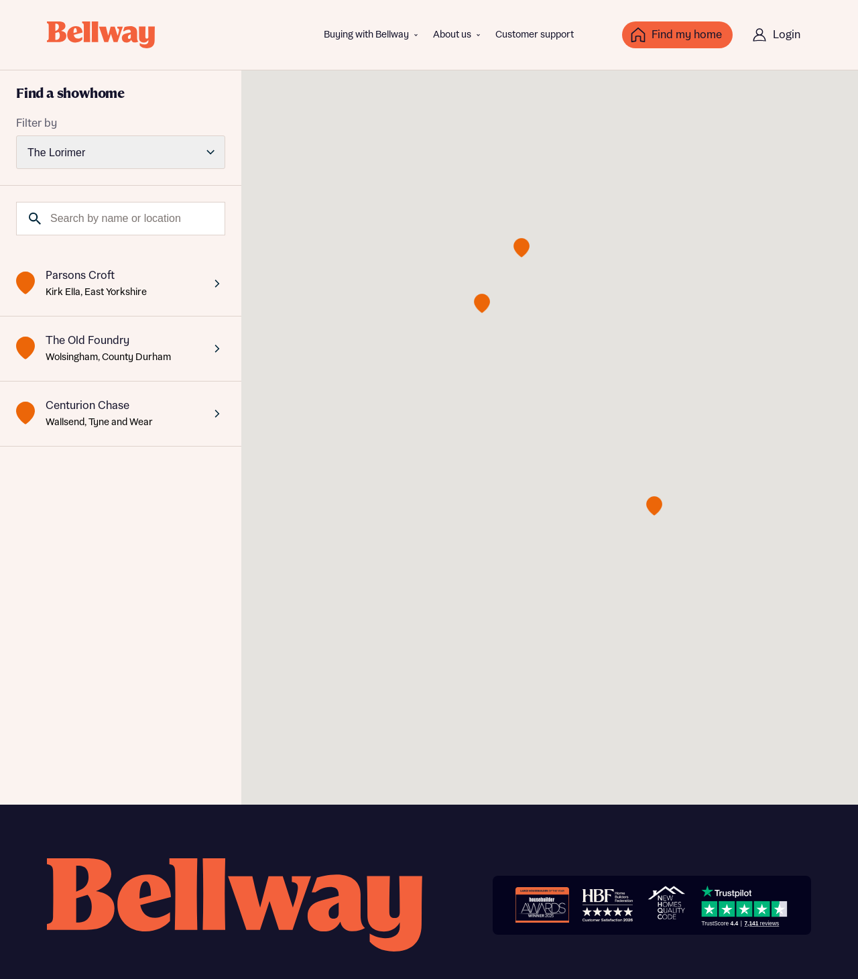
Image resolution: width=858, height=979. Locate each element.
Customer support (534, 35)
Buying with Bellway (366, 35)
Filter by (36, 123)
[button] (654, 506)
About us (452, 35)
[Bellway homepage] (234, 905)
